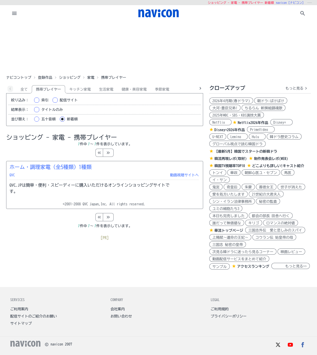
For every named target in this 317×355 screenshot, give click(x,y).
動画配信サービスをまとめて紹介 (239, 259)
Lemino (237, 137)
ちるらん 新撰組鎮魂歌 (263, 108)
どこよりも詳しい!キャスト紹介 (278, 166)
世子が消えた (291, 187)
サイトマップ (21, 323)
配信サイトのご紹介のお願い (33, 316)
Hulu (257, 137)
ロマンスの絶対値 (280, 223)
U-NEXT (217, 137)
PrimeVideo (261, 129)
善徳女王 (266, 187)
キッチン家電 (80, 89)
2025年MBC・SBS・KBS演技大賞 (236, 115)
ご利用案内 (19, 309)
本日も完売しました (228, 216)
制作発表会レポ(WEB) (271, 158)
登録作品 (45, 77)
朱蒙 (248, 187)
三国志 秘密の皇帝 (227, 244)
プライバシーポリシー (228, 316)
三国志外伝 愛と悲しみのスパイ (275, 230)
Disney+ (281, 122)
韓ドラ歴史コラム (284, 137)
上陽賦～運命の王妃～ (230, 237)
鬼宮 (216, 187)
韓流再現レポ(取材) (230, 158)
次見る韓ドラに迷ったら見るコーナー (242, 252)
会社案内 (118, 309)
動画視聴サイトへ (184, 175)
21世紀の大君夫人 (266, 194)
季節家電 (162, 89)
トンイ (217, 173)
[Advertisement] (158, 47)
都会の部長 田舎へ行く (271, 216)
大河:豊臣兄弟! (224, 108)
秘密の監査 (268, 201)
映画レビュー (291, 252)
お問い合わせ (121, 316)
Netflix (220, 122)
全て (24, 89)
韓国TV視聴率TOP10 (229, 166)
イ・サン (219, 180)
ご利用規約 (220, 309)
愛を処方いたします (228, 194)
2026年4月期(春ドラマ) (231, 101)
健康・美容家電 (134, 89)
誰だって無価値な (226, 223)
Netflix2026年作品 (253, 122)
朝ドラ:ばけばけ (270, 101)
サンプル (219, 266)
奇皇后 (232, 187)
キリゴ (253, 223)
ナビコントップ (18, 77)
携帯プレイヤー (48, 89)
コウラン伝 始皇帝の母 (274, 237)
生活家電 (106, 89)
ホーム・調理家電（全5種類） (50, 166)
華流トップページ (228, 230)
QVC (12, 175)
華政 (233, 173)
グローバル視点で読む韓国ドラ (237, 144)
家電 (90, 77)
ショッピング (70, 77)
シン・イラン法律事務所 (232, 201)
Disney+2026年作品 (229, 130)
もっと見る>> (290, 266)
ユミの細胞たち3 (225, 208)
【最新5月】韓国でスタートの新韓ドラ (245, 151)
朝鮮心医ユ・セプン (261, 173)
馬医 (287, 173)
